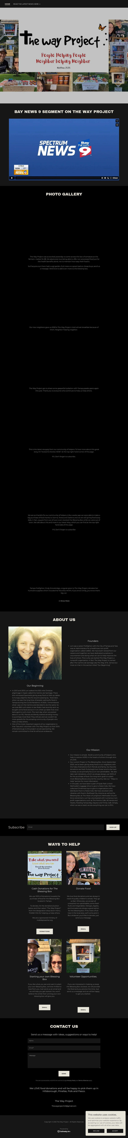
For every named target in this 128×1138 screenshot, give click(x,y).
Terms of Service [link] (83, 1080)
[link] (64, 1131)
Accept (115, 1131)
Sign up (113, 827)
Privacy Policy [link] (71, 1080)
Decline (96, 1131)
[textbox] (65, 827)
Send (64, 1074)
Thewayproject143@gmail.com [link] (64, 1106)
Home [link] (7, 4)
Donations (45, 931)
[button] (27, 4)
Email (83, 929)
